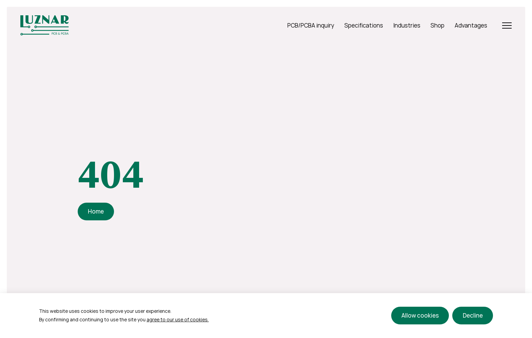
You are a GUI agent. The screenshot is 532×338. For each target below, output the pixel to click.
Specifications (363, 25)
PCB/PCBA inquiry (310, 25)
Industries (406, 25)
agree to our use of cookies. (178, 320)
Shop (437, 25)
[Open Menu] (507, 25)
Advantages (471, 25)
